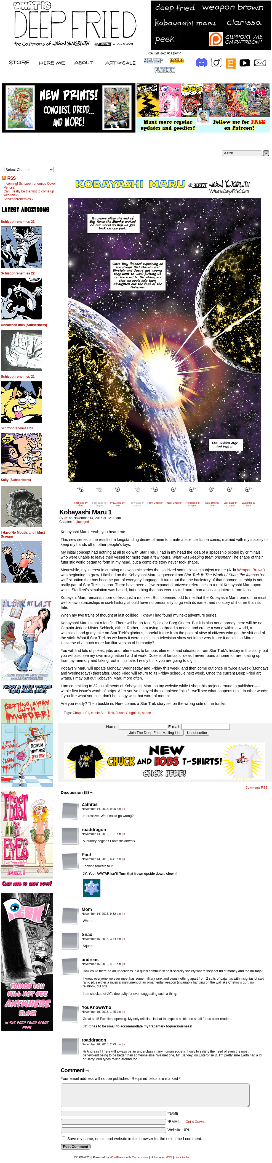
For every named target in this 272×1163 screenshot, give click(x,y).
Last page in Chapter (230, 504)
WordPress (117, 1157)
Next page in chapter (193, 504)
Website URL (178, 1130)
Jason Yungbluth (128, 713)
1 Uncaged (81, 522)
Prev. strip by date (117, 504)
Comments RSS (256, 787)
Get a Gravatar (196, 1122)
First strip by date (80, 504)
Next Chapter (174, 502)
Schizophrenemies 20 (17, 428)
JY (66, 518)
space (146, 713)
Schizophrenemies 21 (18, 377)
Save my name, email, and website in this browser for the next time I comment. (134, 1138)
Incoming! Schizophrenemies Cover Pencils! (30, 185)
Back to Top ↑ (184, 1157)
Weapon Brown (250, 570)
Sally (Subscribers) (16, 480)
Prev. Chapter (155, 502)
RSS (11, 178)
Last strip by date (248, 504)
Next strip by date (212, 504)
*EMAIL (187, 1121)
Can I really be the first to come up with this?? (29, 193)
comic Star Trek (102, 713)
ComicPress (140, 1157)
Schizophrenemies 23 (19, 199)
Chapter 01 (81, 713)
